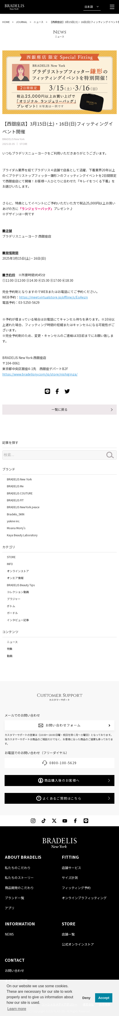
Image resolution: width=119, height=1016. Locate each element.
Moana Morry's (16, 528)
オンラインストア (18, 571)
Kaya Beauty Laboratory (22, 535)
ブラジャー (13, 599)
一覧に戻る (59, 409)
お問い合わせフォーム (63, 725)
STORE (11, 557)
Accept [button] (103, 998)
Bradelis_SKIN (15, 514)
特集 (9, 649)
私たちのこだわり (18, 867)
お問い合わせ (14, 970)
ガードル (12, 613)
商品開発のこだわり (19, 887)
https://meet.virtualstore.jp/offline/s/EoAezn (53, 297)
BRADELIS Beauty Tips (21, 585)
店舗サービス (71, 867)
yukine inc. (13, 521)
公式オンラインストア (78, 944)
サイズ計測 (70, 877)
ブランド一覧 (14, 897)
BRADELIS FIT (15, 500)
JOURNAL (21, 22)
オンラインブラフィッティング (84, 897)
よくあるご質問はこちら (58, 798)
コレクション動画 (18, 592)
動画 (9, 656)
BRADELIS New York (19, 479)
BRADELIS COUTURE (20, 493)
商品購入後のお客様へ (59, 780)
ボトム (11, 606)
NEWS (9, 934)
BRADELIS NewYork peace (23, 507)
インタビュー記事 (18, 620)
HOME (6, 22)
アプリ (9, 908)
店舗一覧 (68, 934)
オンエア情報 (15, 578)
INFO (10, 564)
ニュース (38, 22)
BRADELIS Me (15, 486)
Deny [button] (86, 998)
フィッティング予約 (76, 887)
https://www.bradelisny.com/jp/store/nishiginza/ (39, 374)
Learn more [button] (16, 1009)
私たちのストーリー (19, 877)
